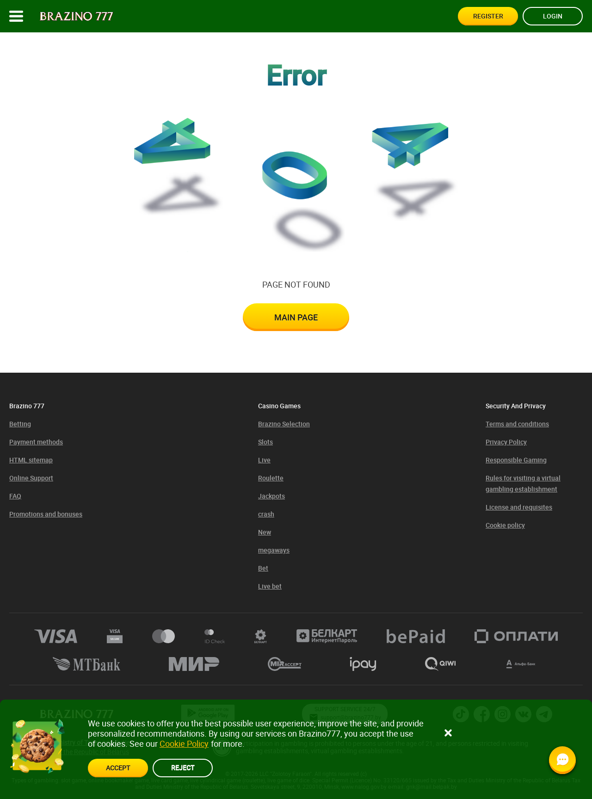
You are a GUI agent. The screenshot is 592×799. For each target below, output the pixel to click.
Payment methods (36, 441)
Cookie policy (505, 525)
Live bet (270, 586)
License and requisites (519, 507)
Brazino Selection (284, 423)
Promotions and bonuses (45, 514)
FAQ (15, 496)
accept (118, 767)
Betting (20, 423)
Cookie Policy (184, 743)
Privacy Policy (506, 441)
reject (182, 767)
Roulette (271, 477)
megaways (274, 550)
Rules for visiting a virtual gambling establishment (523, 483)
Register (488, 16)
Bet (263, 568)
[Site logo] (76, 16)
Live (264, 459)
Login (552, 16)
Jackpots (271, 496)
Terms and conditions (517, 423)
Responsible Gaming (516, 459)
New (264, 532)
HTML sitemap (31, 459)
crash (266, 514)
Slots (265, 441)
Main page (296, 317)
